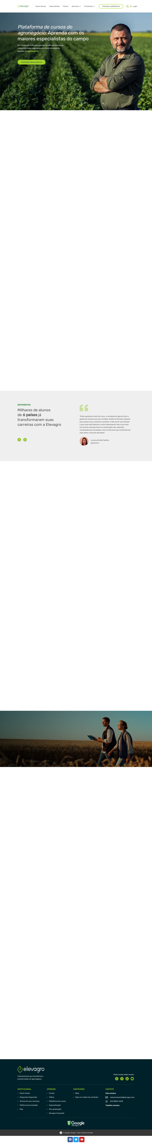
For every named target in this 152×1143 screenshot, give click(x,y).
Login (135, 6)
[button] (127, 6)
